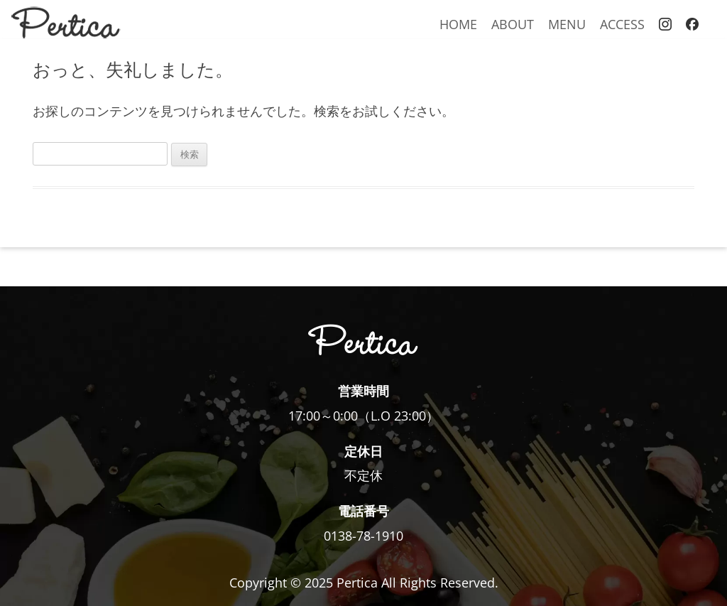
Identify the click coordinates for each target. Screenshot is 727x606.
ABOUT (512, 24)
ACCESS (622, 24)
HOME (458, 24)
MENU (567, 24)
